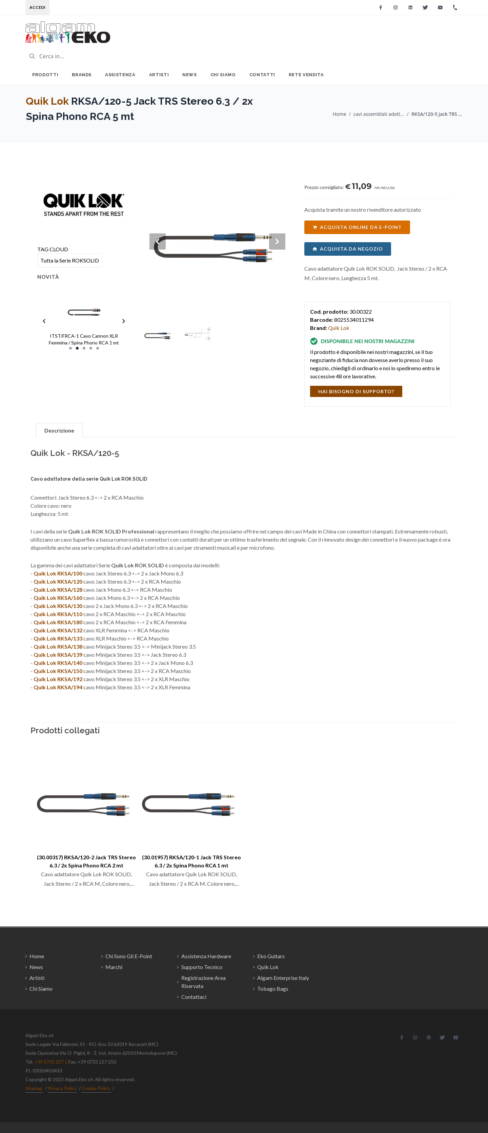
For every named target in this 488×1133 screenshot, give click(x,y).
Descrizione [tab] (59, 430)
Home (339, 114)
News (189, 74)
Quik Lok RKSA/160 (58, 597)
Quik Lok (47, 101)
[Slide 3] (84, 348)
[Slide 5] (97, 348)
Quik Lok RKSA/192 (58, 679)
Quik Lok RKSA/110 (58, 614)
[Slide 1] (70, 348)
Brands (82, 74)
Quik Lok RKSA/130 (58, 606)
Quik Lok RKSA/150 (58, 671)
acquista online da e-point (357, 227)
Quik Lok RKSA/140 (58, 662)
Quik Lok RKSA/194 (58, 687)
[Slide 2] (77, 348)
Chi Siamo (223, 74)
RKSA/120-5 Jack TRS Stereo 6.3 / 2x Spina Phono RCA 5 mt (436, 114)
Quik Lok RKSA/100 (58, 573)
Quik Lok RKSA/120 (58, 581)
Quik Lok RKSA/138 (58, 646)
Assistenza (120, 74)
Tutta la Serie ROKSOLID (69, 260)
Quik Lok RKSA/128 (58, 589)
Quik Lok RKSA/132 (58, 630)
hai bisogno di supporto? (356, 391)
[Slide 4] (90, 348)
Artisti (159, 74)
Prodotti (45, 74)
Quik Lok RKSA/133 (58, 638)
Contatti (262, 74)
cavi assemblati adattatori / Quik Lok (378, 114)
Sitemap (34, 1088)
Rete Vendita (306, 74)
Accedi (37, 7)
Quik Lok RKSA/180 (58, 622)
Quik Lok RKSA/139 (58, 654)
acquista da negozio (347, 249)
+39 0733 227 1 (50, 1062)
